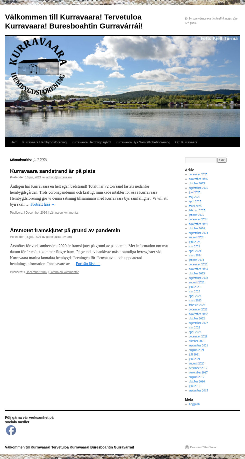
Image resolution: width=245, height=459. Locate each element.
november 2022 (198, 314)
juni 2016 (194, 386)
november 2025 (198, 179)
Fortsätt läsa (42, 204)
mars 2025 (195, 206)
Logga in (194, 404)
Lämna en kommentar (64, 212)
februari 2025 (197, 210)
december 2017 (198, 368)
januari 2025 (196, 215)
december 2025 (198, 174)
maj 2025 (194, 197)
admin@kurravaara (59, 177)
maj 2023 (194, 291)
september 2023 (198, 278)
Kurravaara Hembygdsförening (44, 142)
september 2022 (198, 323)
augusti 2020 (196, 363)
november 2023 (198, 269)
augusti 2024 (196, 237)
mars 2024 (195, 255)
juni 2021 (194, 359)
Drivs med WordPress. (203, 447)
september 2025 (198, 188)
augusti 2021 (196, 350)
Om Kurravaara (186, 142)
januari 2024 (196, 260)
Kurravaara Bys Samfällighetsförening (143, 142)
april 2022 (195, 332)
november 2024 (198, 224)
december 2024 (198, 219)
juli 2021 (194, 354)
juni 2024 (194, 242)
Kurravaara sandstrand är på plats (52, 171)
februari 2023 (197, 305)
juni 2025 (194, 192)
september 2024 (198, 233)
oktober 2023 (197, 273)
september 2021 (198, 345)
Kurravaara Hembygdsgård (91, 142)
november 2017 (198, 372)
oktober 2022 (197, 318)
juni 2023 (194, 287)
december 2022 (198, 309)
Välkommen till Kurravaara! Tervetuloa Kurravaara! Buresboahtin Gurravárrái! (69, 447)
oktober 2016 (197, 381)
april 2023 (195, 296)
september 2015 (198, 390)
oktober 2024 (197, 228)
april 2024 (195, 251)
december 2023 (198, 264)
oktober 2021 (197, 341)
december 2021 (198, 336)
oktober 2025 (197, 183)
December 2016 (36, 212)
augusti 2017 (196, 377)
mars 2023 (195, 300)
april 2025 (195, 201)
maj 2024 (194, 246)
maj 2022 (194, 327)
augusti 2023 (196, 282)
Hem (13, 142)
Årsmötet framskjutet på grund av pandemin (65, 230)
